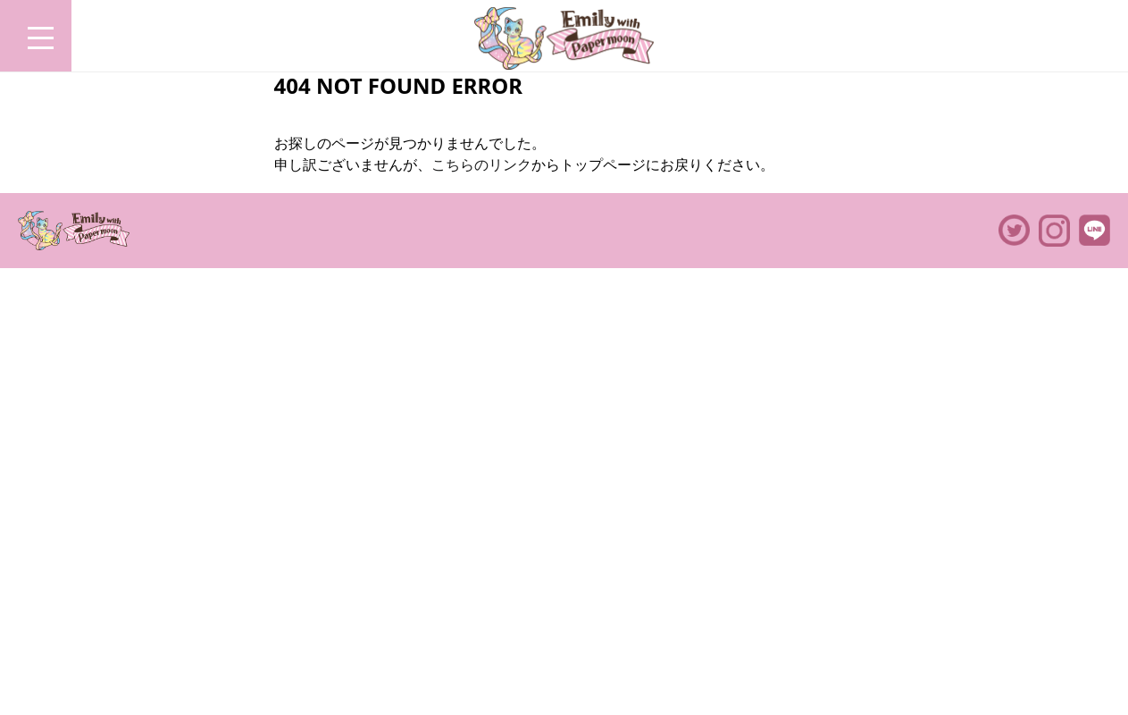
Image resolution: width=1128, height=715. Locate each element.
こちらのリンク (481, 164)
